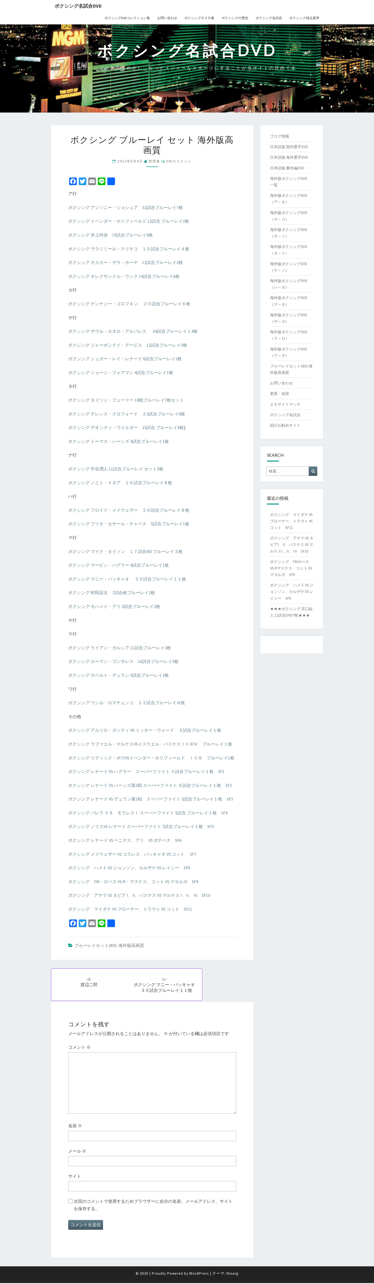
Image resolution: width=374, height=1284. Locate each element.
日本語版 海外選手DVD (289, 157)
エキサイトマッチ (285, 404)
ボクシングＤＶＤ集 (199, 18)
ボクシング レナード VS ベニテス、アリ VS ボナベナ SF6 (125, 840)
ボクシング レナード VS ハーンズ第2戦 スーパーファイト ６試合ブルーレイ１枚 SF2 (150, 785)
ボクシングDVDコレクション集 (127, 18)
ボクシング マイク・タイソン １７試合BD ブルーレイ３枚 (125, 551)
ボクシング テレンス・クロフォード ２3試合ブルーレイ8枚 (126, 414)
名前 (75, 1127)
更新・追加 (279, 393)
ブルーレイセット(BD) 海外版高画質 (109, 945)
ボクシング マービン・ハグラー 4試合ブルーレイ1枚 (118, 565)
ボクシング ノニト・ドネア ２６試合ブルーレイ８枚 (120, 482)
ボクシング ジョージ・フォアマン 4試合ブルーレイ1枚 (120, 372)
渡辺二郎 (89, 983)
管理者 (154, 161)
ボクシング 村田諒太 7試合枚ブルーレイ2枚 (111, 592)
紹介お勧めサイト (285, 425)
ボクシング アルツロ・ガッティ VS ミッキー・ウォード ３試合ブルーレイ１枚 (144, 730)
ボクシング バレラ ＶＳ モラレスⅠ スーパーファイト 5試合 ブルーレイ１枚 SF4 (148, 813)
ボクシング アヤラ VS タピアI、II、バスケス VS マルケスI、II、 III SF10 (291, 544)
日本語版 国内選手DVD (289, 146)
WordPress (199, 1274)
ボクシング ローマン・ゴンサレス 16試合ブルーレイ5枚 (123, 661)
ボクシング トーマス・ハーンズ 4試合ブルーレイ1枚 (118, 441)
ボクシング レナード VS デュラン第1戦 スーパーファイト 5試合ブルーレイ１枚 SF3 (150, 799)
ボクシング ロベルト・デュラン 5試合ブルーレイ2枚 (118, 675)
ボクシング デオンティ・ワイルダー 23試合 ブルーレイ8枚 (126, 427)
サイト (74, 1177)
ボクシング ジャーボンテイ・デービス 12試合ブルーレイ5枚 (127, 345)
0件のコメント (179, 161)
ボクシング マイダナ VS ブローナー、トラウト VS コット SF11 (130, 909)
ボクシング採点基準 (304, 18)
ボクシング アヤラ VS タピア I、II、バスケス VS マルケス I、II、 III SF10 (139, 895)
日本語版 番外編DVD (287, 168)
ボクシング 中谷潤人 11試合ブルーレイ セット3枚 (115, 469)
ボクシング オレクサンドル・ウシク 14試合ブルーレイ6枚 (124, 276)
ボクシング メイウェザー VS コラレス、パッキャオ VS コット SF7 (132, 854)
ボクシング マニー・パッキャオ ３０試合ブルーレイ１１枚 (127, 579)
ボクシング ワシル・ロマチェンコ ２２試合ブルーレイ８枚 (126, 702)
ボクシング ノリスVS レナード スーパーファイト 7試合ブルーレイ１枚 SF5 (141, 826)
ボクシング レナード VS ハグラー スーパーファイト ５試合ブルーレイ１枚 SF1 (146, 771)
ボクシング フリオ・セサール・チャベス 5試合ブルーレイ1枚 (128, 523)
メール (77, 1152)
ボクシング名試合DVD (78, 6)
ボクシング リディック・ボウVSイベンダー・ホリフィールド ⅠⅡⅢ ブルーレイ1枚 (151, 758)
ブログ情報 (279, 136)
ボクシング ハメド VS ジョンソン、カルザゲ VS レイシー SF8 (129, 867)
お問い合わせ (167, 18)
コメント (79, 1048)
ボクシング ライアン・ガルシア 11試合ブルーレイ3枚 (119, 647)
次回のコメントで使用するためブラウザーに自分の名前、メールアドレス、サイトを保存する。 (153, 1205)
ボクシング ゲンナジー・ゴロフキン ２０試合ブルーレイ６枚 (129, 303)
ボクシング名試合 (268, 18)
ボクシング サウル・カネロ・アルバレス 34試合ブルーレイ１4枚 (133, 331)
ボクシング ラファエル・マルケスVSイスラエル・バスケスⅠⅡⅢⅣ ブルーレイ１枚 (150, 744)
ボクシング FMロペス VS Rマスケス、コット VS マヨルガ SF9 (291, 568)
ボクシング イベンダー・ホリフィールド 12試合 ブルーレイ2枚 (128, 221)
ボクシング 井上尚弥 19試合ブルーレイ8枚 (110, 235)
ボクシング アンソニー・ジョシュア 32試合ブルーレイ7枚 (125, 207)
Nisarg (232, 1274)
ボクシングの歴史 (235, 18)
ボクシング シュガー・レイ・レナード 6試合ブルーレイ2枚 (125, 358)
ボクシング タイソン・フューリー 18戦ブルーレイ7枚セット (126, 400)
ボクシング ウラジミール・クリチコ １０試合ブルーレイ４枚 (128, 249)
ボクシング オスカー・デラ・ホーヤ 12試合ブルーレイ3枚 (125, 262)
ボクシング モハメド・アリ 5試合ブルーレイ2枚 (114, 606)
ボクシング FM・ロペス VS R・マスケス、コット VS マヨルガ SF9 (133, 881)
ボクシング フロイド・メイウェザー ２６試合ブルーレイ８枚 (128, 510)
